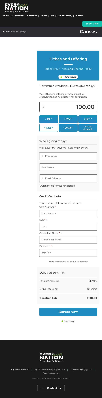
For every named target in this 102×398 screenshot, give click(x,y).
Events (43, 16)
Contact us (51, 388)
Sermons (32, 16)
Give (52, 16)
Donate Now (92, 24)
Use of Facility (64, 16)
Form (8, 31)
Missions (20, 16)
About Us (8, 16)
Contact (79, 16)
